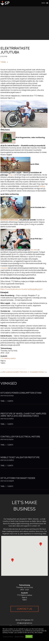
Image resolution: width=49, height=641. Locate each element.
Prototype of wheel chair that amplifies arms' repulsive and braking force (23, 414)
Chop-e (11, 175)
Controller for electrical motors (20, 436)
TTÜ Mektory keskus (8, 358)
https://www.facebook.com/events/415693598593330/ (21, 289)
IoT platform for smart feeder (17, 478)
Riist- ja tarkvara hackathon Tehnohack (15, 372)
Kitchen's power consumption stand (21, 393)
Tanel (3, 62)
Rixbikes (42, 186)
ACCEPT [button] (29, 636)
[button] (44, 3)
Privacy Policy (19, 636)
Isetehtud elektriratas (9, 220)
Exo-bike (34, 250)
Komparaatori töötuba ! (37, 372)
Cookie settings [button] (8, 636)
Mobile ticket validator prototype (20, 457)
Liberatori (3, 268)
